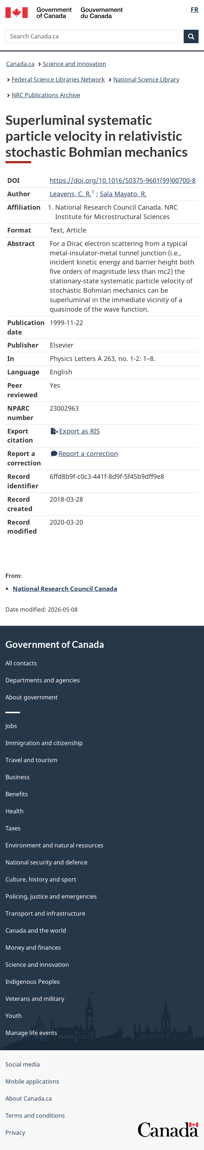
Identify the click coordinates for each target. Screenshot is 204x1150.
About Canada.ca (28, 1098)
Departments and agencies (42, 680)
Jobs (11, 726)
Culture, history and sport (40, 879)
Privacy (15, 1133)
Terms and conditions (35, 1116)
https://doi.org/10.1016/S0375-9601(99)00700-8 (123, 180)
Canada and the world (35, 931)
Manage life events (31, 1033)
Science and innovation (74, 64)
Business (17, 777)
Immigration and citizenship (44, 743)
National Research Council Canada (65, 588)
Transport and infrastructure (45, 913)
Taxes (13, 828)
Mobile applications (32, 1081)
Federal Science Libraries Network (58, 79)
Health (14, 811)
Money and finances (33, 948)
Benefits (16, 794)
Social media (22, 1064)
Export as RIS (75, 431)
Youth (13, 1016)
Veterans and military (34, 999)
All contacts (21, 663)
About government (31, 697)
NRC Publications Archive (46, 95)
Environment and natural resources (54, 845)
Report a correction (84, 453)
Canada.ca (20, 64)
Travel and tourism (31, 760)
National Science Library (146, 79)
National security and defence (46, 862)
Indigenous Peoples (32, 982)
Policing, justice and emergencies (51, 896)
